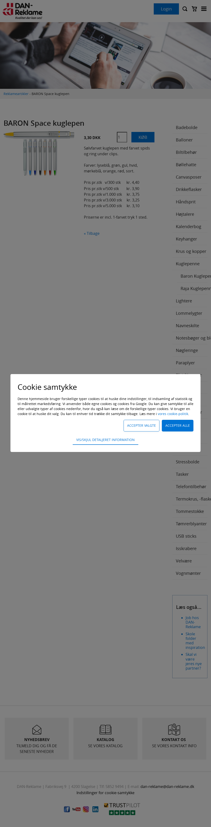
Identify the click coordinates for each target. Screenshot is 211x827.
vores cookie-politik (173, 413)
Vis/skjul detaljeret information (105, 439)
